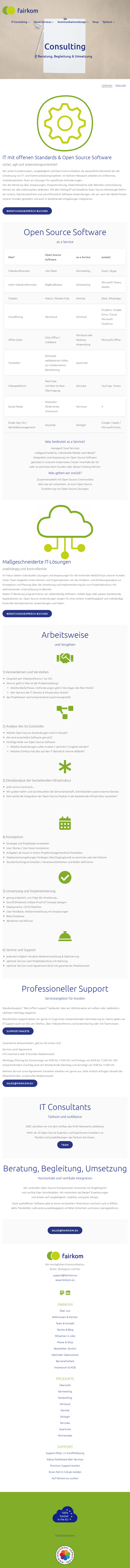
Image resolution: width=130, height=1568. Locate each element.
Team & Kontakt (65, 1323)
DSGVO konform (65, 1535)
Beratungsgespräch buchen (27, 211)
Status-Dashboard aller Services (65, 1459)
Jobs (72, 1336)
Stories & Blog (65, 1329)
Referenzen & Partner (65, 1317)
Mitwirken (61, 1336)
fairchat (65, 1410)
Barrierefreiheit (65, 1361)
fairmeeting (65, 1391)
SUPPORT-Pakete (18, 1031)
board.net (65, 1429)
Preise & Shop (65, 1342)
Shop (95, 22)
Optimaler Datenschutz (65, 1354)
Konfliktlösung (75, 1453)
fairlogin (65, 1416)
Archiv (72, 1348)
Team (65, 1144)
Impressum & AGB (65, 1367)
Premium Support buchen (65, 1465)
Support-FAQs (54, 1453)
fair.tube (65, 1423)
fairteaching (65, 1397)
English (121, 85)
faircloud (65, 1404)
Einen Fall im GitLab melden (65, 1472)
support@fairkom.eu (65, 1275)
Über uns (65, 1310)
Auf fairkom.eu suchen (65, 1478)
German (107, 85)
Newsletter (60, 1348)
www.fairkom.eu (65, 1280)
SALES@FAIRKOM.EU (20, 1083)
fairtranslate (65, 1435)
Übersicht (65, 1385)
